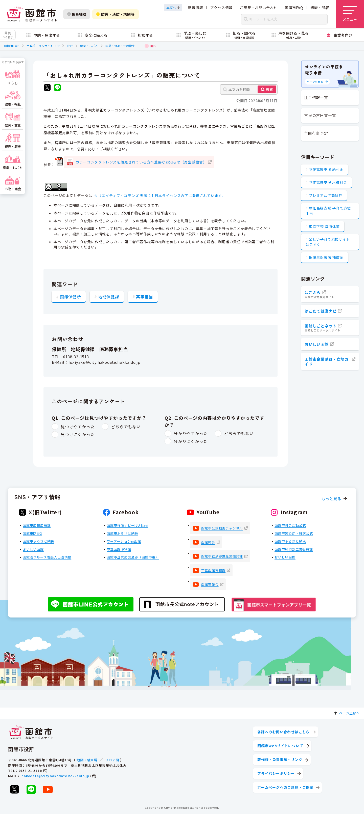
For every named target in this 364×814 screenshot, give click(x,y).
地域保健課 (108, 296)
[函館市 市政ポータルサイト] (32, 14)
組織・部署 (319, 7)
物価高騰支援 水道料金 (328, 182)
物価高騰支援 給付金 (326, 169)
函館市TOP (11, 46)
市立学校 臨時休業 (324, 226)
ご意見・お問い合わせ (258, 7)
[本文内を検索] (249, 89)
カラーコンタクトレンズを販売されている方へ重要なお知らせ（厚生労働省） (141, 161)
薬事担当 (144, 296)
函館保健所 (70, 296)
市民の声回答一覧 (320, 115)
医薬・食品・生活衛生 (120, 46)
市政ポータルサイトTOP (43, 46)
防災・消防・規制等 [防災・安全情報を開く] (115, 14)
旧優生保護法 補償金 (326, 257)
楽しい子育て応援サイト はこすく (328, 242)
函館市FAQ (294, 7)
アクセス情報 (221, 7)
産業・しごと (89, 46)
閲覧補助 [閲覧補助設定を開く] (76, 14)
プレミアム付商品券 (325, 195)
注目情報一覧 (316, 97)
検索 (269, 89)
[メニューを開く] (350, 14)
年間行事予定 (316, 133)
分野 (70, 46)
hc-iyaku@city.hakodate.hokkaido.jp (105, 362)
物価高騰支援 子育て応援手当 (328, 211)
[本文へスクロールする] (173, 7)
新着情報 (195, 7)
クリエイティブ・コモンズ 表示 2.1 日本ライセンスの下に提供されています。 (159, 195)
